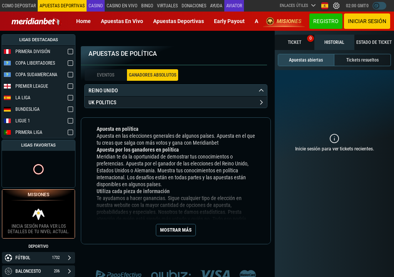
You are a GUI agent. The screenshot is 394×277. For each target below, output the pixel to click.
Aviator (234, 5)
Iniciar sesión (367, 21)
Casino (95, 5)
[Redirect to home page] (36, 21)
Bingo (147, 5)
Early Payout (229, 21)
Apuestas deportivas (178, 21)
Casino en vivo (122, 5)
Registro (326, 21)
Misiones (284, 21)
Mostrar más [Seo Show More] (176, 230)
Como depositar (19, 5)
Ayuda (216, 5)
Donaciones (194, 5)
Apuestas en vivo (122, 21)
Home (83, 21)
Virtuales (167, 5)
